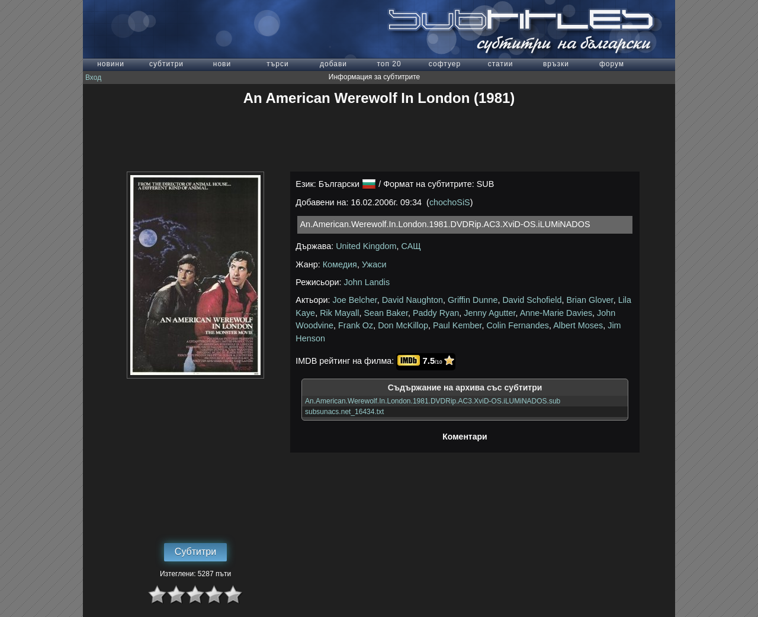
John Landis (367, 282)
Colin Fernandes (517, 325)
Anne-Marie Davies (556, 313)
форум (611, 64)
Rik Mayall (339, 313)
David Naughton (412, 300)
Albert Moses (578, 325)
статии (500, 64)
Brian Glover (589, 300)
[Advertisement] (379, 139)
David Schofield (531, 300)
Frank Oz (355, 325)
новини (110, 64)
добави (333, 64)
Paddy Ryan (436, 313)
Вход (93, 77)
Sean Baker (386, 313)
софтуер (445, 64)
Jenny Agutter (489, 313)
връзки (556, 64)
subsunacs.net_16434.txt (344, 412)
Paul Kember (457, 325)
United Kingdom (366, 246)
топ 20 (389, 64)
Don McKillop (403, 325)
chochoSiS (449, 202)
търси (277, 64)
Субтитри (195, 552)
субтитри (166, 64)
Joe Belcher (355, 300)
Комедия (340, 264)
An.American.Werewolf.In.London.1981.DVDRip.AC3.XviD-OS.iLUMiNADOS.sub (432, 401)
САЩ (411, 246)
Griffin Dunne (473, 300)
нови (222, 64)
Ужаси (374, 264)
